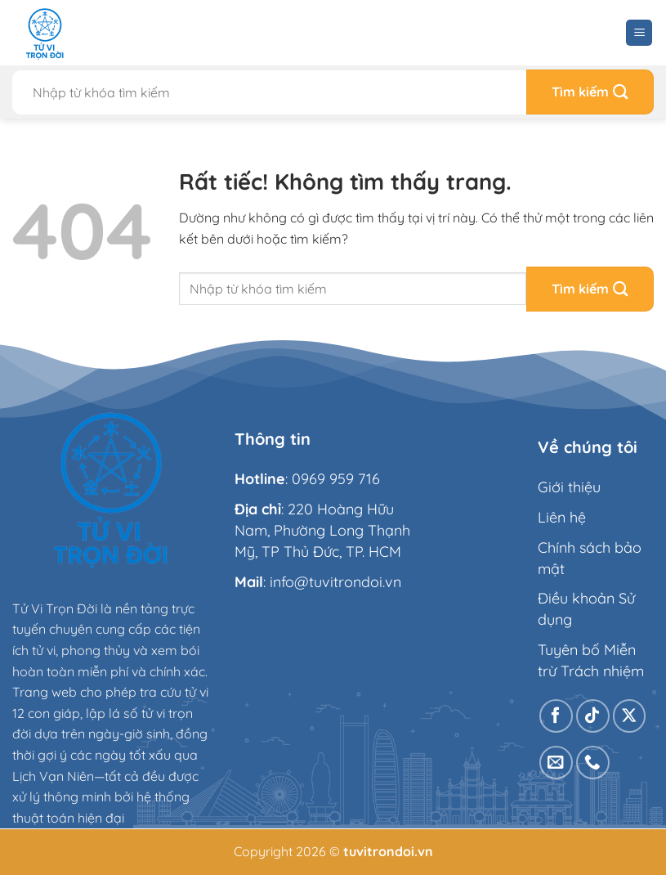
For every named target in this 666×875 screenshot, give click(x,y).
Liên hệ (562, 517)
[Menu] (639, 33)
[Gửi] (590, 92)
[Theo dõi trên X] (629, 716)
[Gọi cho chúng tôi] (593, 762)
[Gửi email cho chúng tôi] (556, 762)
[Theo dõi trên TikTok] (593, 716)
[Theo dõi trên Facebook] (556, 716)
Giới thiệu (569, 487)
